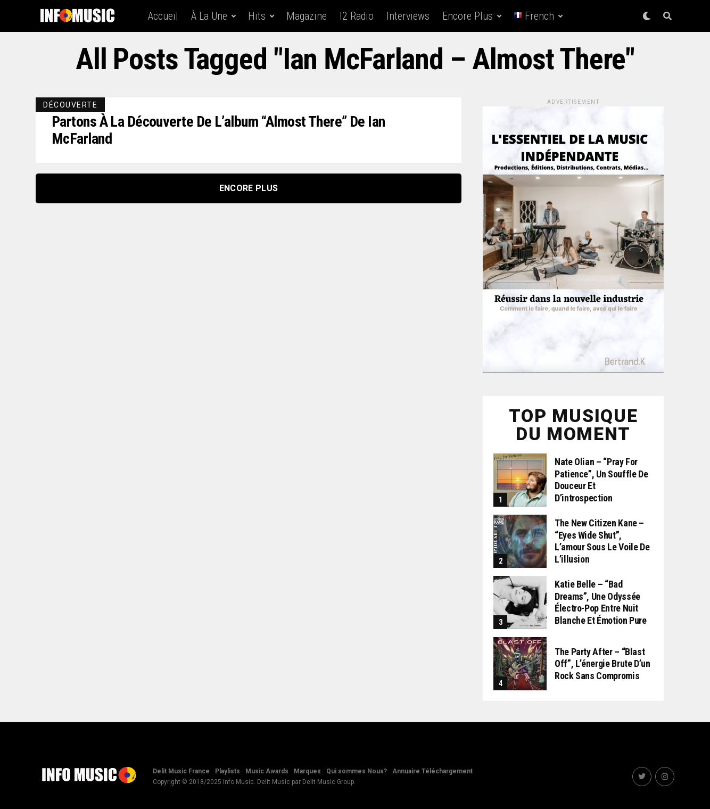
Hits (257, 16)
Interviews (408, 16)
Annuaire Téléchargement (432, 771)
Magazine (306, 16)
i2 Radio (357, 16)
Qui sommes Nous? (356, 771)
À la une (209, 16)
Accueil (163, 16)
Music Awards (266, 771)
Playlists (227, 771)
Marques (307, 771)
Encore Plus (467, 16)
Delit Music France (181, 771)
